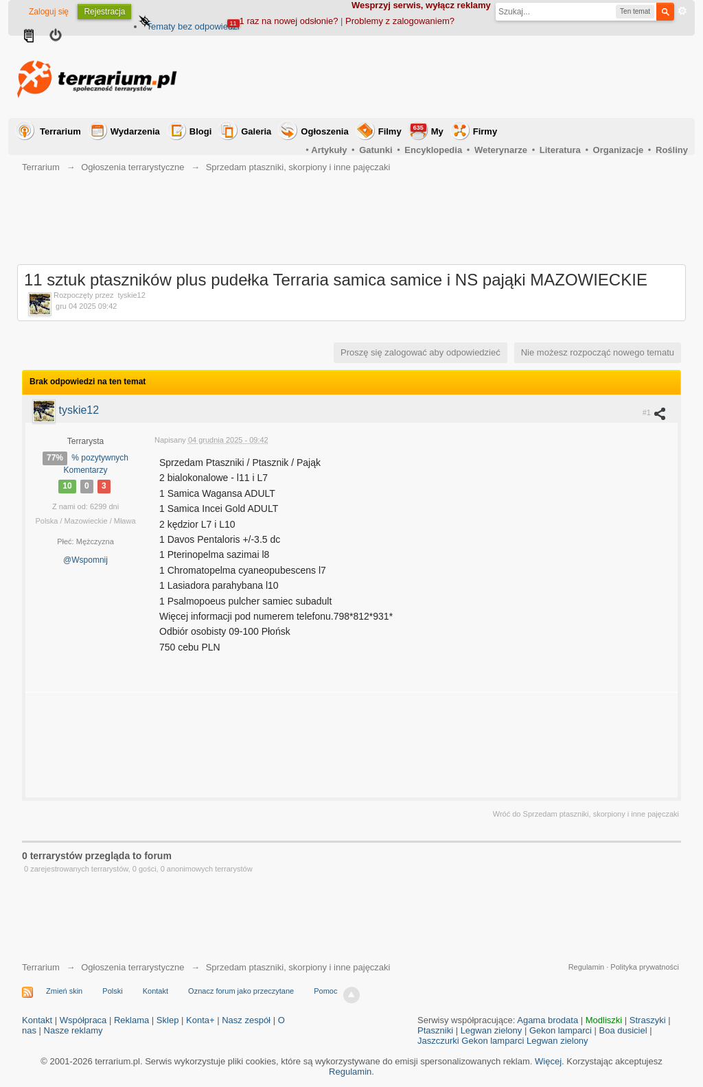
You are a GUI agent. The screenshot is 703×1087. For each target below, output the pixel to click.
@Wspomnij (85, 560)
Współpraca (83, 1020)
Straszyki (648, 1020)
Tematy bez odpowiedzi (192, 26)
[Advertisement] (438, 77)
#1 (655, 413)
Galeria (256, 131)
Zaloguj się (49, 11)
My (427, 130)
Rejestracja (104, 11)
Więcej (548, 1061)
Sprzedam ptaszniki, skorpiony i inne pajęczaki (298, 967)
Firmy (485, 131)
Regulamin (586, 967)
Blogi (200, 131)
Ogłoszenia (324, 131)
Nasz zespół (246, 1020)
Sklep (168, 1020)
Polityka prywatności (644, 967)
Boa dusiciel (623, 1030)
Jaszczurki (438, 1041)
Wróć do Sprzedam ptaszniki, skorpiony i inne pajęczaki (586, 814)
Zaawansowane (682, 10)
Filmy (390, 131)
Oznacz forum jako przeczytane (241, 991)
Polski (112, 991)
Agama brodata (547, 1020)
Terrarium (60, 131)
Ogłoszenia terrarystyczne (132, 967)
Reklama (131, 1020)
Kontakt (155, 991)
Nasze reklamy (73, 1030)
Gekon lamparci (560, 1030)
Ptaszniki (435, 1030)
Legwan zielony (491, 1030)
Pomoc (325, 991)
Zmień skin (64, 991)
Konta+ (200, 1020)
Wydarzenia (135, 131)
